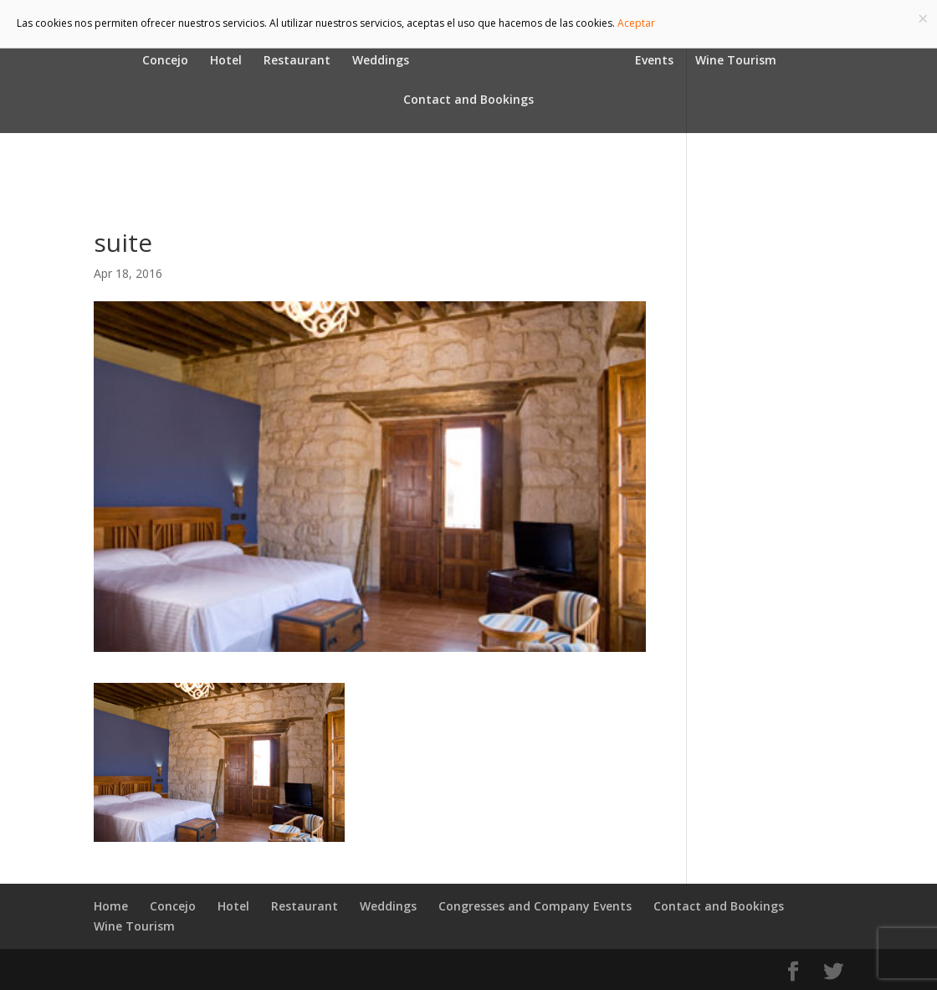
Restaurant (297, 61)
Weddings (380, 61)
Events (654, 61)
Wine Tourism (735, 61)
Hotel (226, 61)
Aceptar (636, 23)
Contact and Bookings (468, 100)
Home (111, 906)
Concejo (165, 61)
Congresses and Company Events (535, 906)
